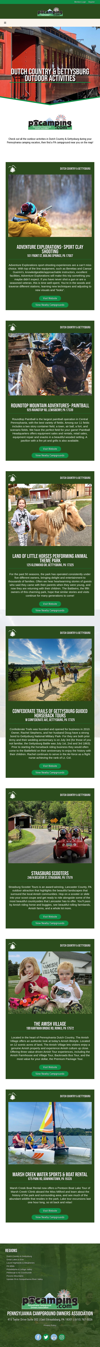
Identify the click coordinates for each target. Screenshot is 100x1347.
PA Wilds (10, 1266)
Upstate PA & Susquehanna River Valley (25, 1279)
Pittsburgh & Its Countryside (19, 1273)
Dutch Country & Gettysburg (19, 1256)
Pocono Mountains (15, 1276)
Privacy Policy (50, 1325)
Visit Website (50, 298)
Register (92, 2)
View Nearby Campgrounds (50, 304)
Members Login (80, 2)
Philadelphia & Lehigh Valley (19, 1269)
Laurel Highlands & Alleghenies (21, 1263)
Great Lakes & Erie (15, 1259)
